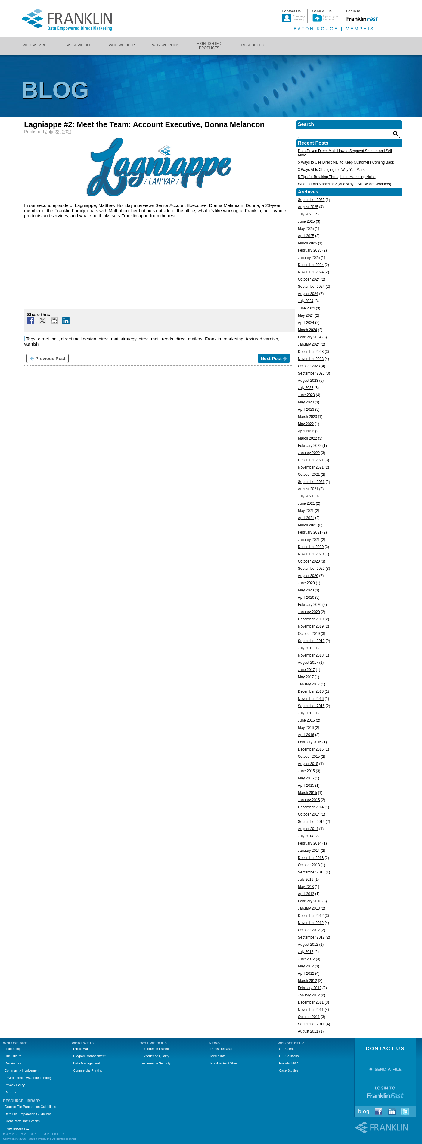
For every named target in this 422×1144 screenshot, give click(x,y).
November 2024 (311, 272)
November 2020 (311, 554)
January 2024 (309, 344)
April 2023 (306, 409)
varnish (31, 343)
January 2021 (309, 540)
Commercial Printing (87, 1070)
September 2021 (311, 482)
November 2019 (311, 626)
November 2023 (311, 359)
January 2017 (309, 684)
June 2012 (306, 959)
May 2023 (306, 402)
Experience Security (156, 1063)
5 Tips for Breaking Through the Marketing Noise (337, 177)
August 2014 (308, 829)
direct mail (48, 338)
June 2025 (306, 221)
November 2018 (311, 655)
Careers (10, 1092)
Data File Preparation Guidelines (28, 1114)
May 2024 (306, 315)
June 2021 (306, 503)
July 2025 (305, 214)
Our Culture (13, 1056)
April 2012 (306, 973)
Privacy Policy (15, 1085)
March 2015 (307, 793)
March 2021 (307, 525)
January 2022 (309, 453)
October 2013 (309, 865)
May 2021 (306, 511)
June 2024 (306, 308)
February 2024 (309, 337)
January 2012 (309, 995)
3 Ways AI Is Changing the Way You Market (333, 170)
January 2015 (309, 800)
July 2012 (305, 952)
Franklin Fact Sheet (224, 1063)
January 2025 (309, 257)
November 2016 (311, 699)
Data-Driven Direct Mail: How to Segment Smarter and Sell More (345, 153)
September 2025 (311, 200)
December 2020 (311, 547)
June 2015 (306, 771)
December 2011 (311, 1002)
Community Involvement (22, 1070)
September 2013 (311, 872)
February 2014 (309, 843)
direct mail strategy (117, 338)
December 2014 (311, 807)
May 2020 (306, 590)
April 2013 (306, 894)
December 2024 (311, 265)
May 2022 (306, 424)
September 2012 (311, 937)
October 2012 (309, 930)
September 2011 (311, 1024)
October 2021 (309, 474)
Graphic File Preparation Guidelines (30, 1106)
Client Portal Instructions (22, 1121)
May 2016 (306, 728)
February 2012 (309, 988)
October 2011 (309, 1017)
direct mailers (189, 338)
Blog (364, 1111)
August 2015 (308, 764)
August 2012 (308, 944)
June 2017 (306, 670)
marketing (234, 338)
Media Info (217, 1056)
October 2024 (309, 279)
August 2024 (308, 294)
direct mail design (78, 338)
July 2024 (305, 301)
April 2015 (306, 785)
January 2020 (309, 612)
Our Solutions (289, 1056)
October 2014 (309, 814)
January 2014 (309, 850)
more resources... (17, 1128)
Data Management (86, 1063)
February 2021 (309, 532)
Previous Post (47, 358)
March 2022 (307, 438)
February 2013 (309, 901)
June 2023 (306, 395)
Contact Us (385, 1049)
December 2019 (311, 619)
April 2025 (306, 236)
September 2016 (311, 706)
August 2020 (308, 576)
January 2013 (309, 908)
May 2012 (306, 966)
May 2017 (306, 677)
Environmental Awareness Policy (28, 1078)
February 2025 (309, 250)
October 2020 (309, 561)
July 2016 (305, 713)
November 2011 (311, 1010)
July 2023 (305, 388)
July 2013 (305, 879)
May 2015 (306, 778)
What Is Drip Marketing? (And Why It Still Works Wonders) (344, 184)
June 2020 (306, 583)
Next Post (274, 358)
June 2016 (306, 720)
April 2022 (306, 431)
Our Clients (287, 1049)
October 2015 (309, 756)
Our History (13, 1063)
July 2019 (305, 648)
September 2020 (311, 568)
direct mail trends (156, 338)
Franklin (213, 338)
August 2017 (308, 662)
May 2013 (306, 887)
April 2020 (306, 597)
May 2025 (306, 229)
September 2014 (311, 822)
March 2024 (307, 330)
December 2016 (311, 691)
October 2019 (309, 634)
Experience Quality (155, 1056)
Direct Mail (80, 1049)
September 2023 (311, 373)
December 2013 (311, 858)
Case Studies (288, 1070)
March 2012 (307, 981)
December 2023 (311, 351)
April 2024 (306, 323)
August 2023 (308, 380)
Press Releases (221, 1049)
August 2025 (308, 207)
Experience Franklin (156, 1049)
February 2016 (309, 742)
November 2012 (311, 923)
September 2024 (311, 286)
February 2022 (309, 445)
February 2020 (309, 605)
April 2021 (306, 518)
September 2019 (311, 641)
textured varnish (262, 338)
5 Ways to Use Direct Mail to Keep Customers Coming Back (346, 162)
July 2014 (305, 836)
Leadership (12, 1049)
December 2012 (311, 916)
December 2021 (311, 460)
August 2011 (308, 1031)
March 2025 (307, 243)
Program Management (89, 1056)
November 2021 (311, 467)
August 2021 (308, 489)
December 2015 (311, 749)
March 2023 (307, 417)
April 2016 (306, 735)
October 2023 (309, 366)
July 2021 (305, 496)
